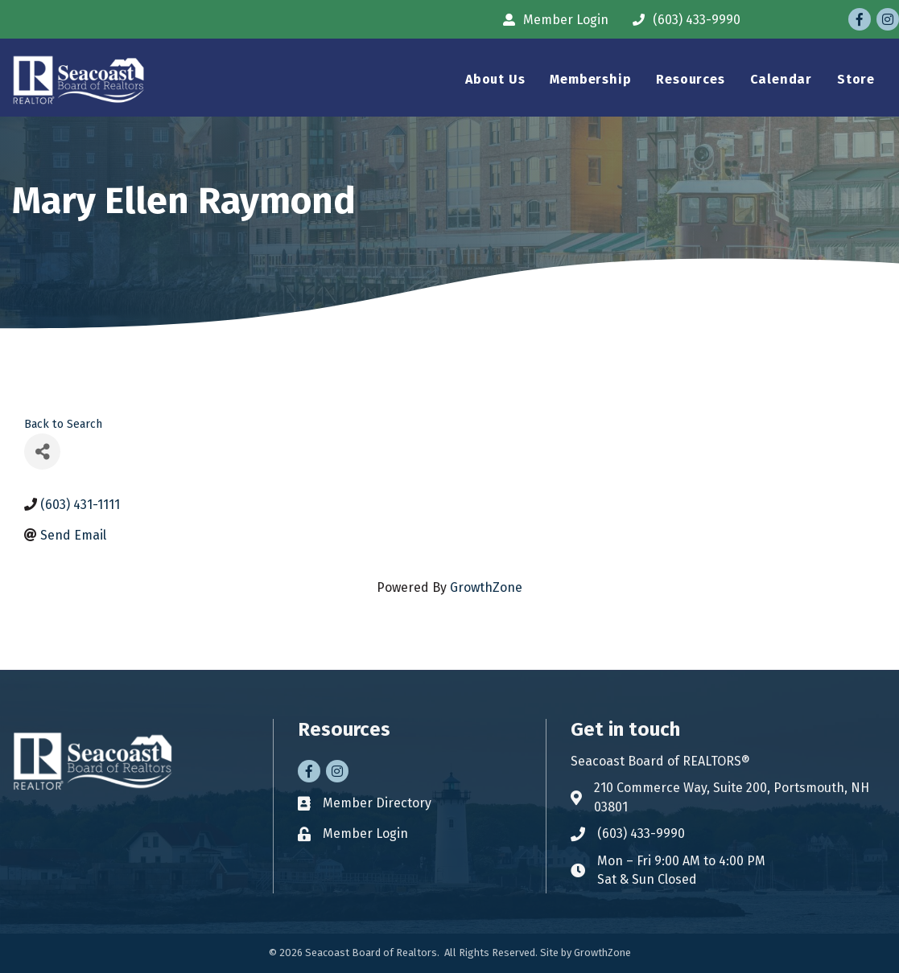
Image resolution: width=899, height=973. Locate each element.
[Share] (42, 451)
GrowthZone (486, 587)
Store (856, 79)
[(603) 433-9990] (682, 19)
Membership (590, 79)
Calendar (781, 79)
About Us (495, 79)
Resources (690, 79)
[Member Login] (551, 19)
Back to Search (63, 424)
